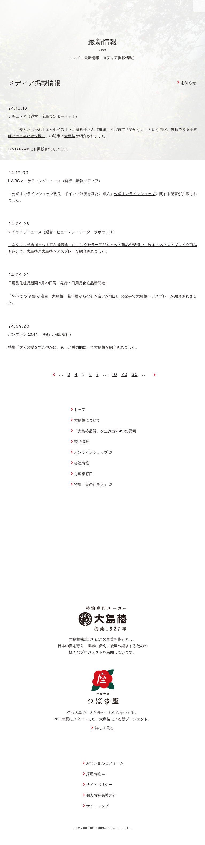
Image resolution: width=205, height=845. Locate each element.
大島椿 (69, 136)
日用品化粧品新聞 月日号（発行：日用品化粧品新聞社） (58, 283)
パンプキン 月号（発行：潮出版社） (40, 334)
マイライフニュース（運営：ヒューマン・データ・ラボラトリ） (62, 232)
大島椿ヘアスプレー (58, 252)
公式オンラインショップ (135, 194)
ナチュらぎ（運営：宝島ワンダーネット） (43, 116)
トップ (74, 58)
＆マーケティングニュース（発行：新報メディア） (55, 181)
